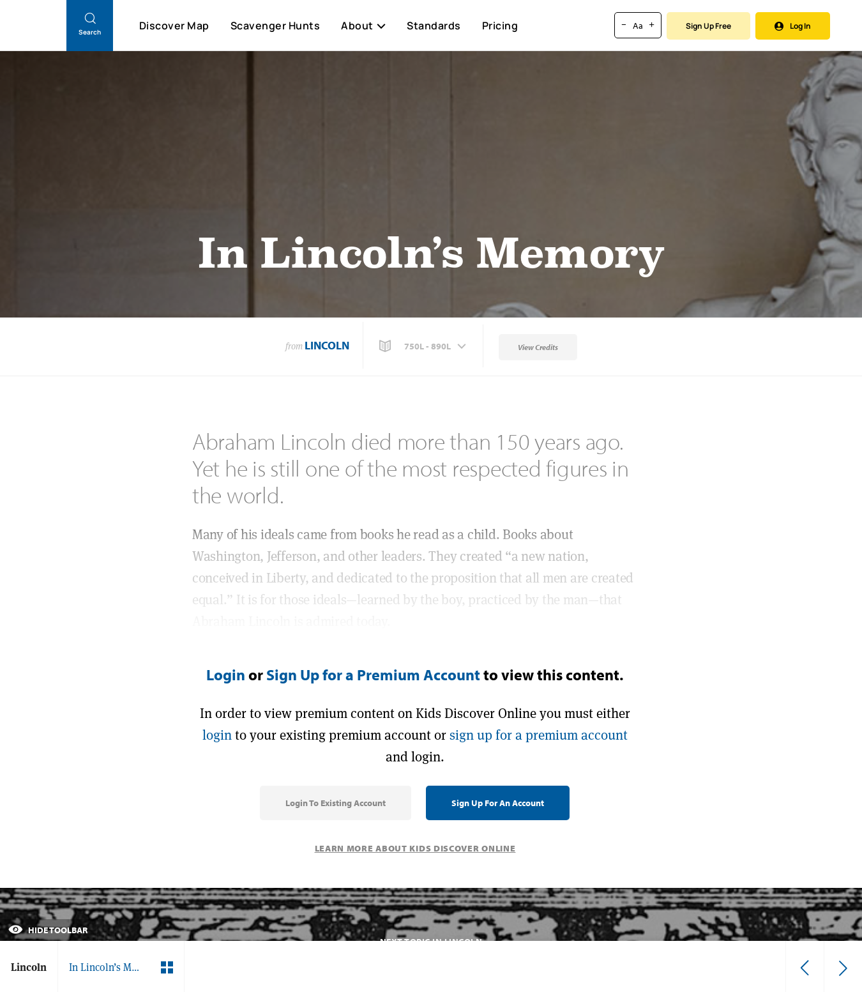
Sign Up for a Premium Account (373, 674)
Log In (793, 25)
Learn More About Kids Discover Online (415, 848)
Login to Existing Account (335, 803)
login (217, 735)
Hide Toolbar (47, 930)
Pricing (500, 26)
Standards (434, 26)
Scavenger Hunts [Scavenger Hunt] (275, 26)
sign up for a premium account (539, 735)
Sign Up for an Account (497, 803)
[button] (424, 346)
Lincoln (327, 345)
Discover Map (174, 25)
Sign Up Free (708, 25)
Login (225, 674)
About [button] (363, 26)
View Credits (538, 347)
